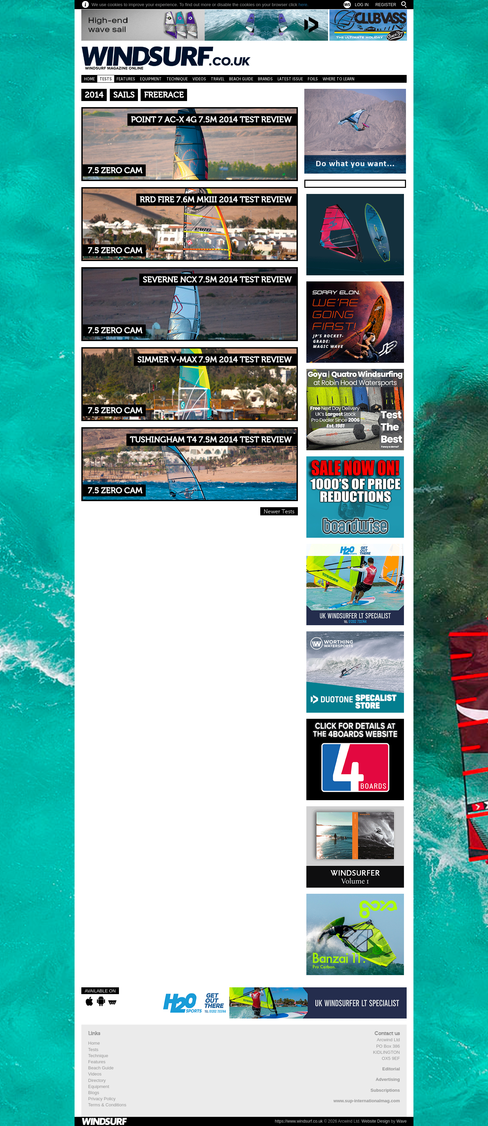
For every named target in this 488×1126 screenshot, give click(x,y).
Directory (97, 1080)
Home (89, 78)
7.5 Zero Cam (115, 170)
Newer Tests (279, 512)
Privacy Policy (102, 1098)
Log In (362, 4)
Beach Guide (241, 78)
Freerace (164, 95)
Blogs (93, 1092)
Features (126, 78)
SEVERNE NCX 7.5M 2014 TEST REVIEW (217, 279)
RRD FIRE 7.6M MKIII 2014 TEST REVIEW (215, 199)
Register (385, 4)
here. (304, 4)
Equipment (151, 78)
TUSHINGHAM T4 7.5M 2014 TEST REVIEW (210, 440)
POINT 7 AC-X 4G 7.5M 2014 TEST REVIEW (211, 119)
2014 (94, 95)
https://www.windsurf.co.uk (299, 1121)
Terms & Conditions (107, 1104)
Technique (177, 78)
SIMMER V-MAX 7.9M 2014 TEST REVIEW (214, 359)
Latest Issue (290, 78)
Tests (106, 78)
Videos (199, 78)
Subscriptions (385, 1090)
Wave (401, 1121)
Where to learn (338, 78)
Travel (217, 78)
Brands (265, 78)
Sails (124, 95)
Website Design (376, 1121)
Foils (313, 78)
